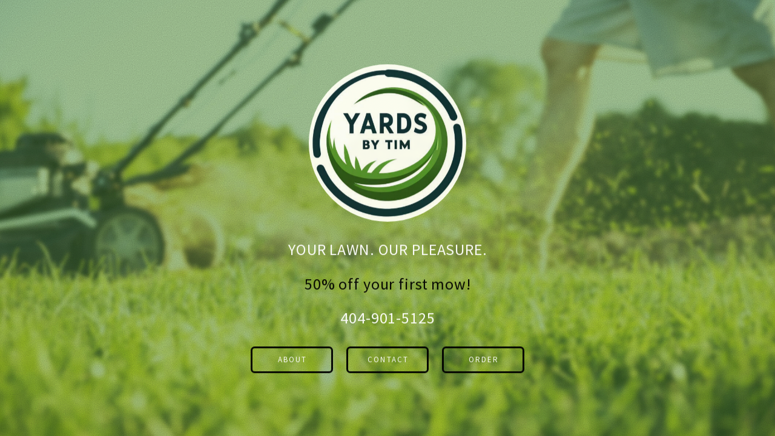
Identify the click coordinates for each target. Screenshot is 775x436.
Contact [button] (388, 360)
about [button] (293, 360)
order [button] (484, 360)
